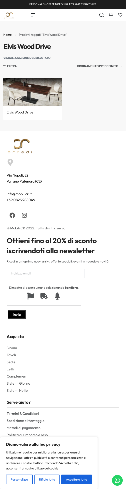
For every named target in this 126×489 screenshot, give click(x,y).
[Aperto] (120, 14)
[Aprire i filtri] (10, 67)
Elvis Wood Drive (20, 112)
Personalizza (19, 479)
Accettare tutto (76, 479)
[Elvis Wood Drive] (32, 92)
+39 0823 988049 (21, 200)
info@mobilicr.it (19, 194)
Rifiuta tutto (47, 479)
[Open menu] (32, 15)
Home (7, 35)
